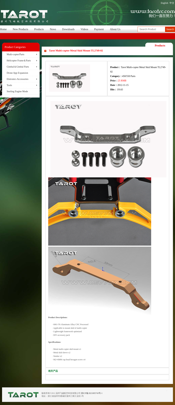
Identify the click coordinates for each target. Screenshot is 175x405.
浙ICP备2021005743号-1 (91, 393)
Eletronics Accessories (17, 79)
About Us (115, 29)
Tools (9, 85)
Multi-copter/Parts (15, 54)
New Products (20, 29)
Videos (84, 29)
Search (170, 29)
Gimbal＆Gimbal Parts (18, 66)
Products (39, 29)
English (164, 3)
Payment (99, 29)
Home (3, 29)
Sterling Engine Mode (17, 91)
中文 (172, 3)
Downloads (68, 29)
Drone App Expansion (17, 73)
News (53, 29)
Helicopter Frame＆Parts (19, 60)
